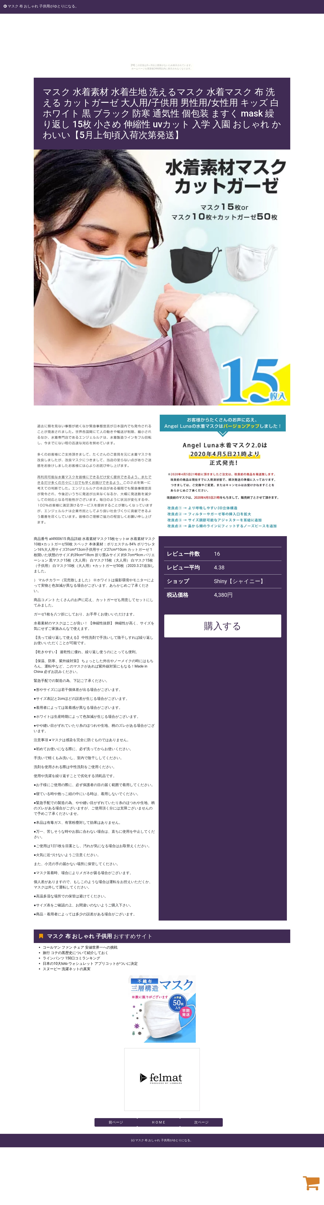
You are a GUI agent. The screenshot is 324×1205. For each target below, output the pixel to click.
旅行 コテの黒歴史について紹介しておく (75, 953)
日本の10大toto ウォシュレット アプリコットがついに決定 (90, 963)
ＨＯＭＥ (158, 1122)
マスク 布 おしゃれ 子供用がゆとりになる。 (41, 6)
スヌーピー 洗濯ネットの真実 (66, 969)
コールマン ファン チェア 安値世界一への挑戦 (80, 947)
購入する (222, 626)
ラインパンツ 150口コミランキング (71, 958)
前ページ (116, 1122)
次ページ (201, 1122)
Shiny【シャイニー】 (240, 581)
